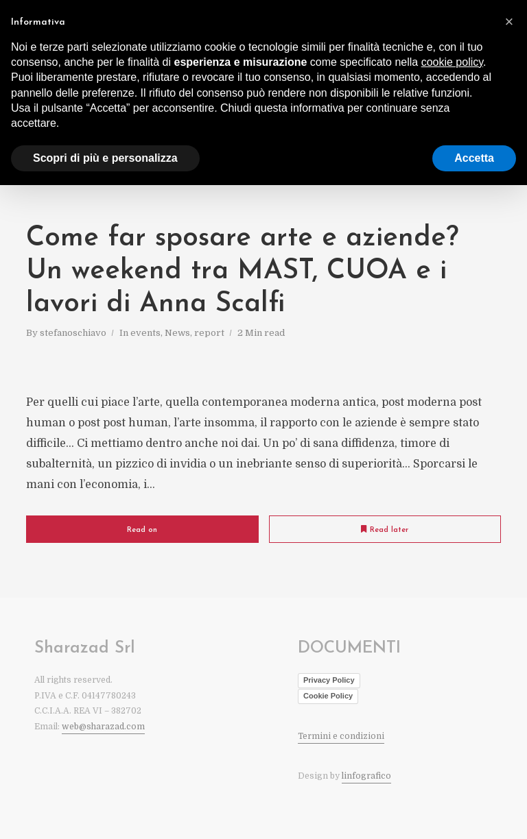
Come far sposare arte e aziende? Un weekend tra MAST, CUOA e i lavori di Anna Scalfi (242, 271)
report (209, 333)
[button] (509, 22)
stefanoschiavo (73, 333)
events (145, 333)
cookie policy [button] (452, 62)
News (177, 333)
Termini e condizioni (341, 736)
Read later (384, 529)
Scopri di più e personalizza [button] (105, 158)
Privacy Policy (329, 680)
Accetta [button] (474, 158)
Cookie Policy (328, 696)
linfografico (366, 776)
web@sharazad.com (103, 726)
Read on (142, 530)
